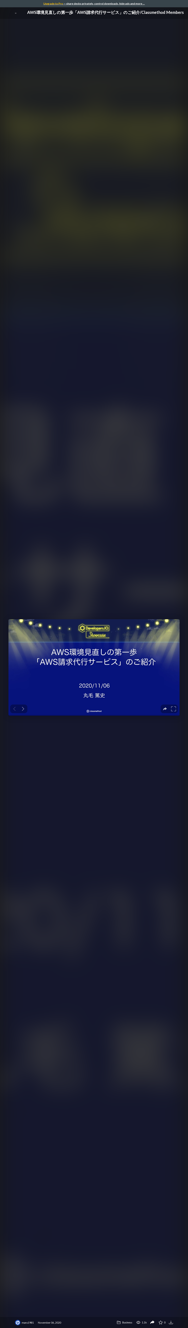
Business (124, 1322)
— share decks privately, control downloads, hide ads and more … (94, 3)
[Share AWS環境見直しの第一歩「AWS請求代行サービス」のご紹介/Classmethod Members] (152, 1322)
